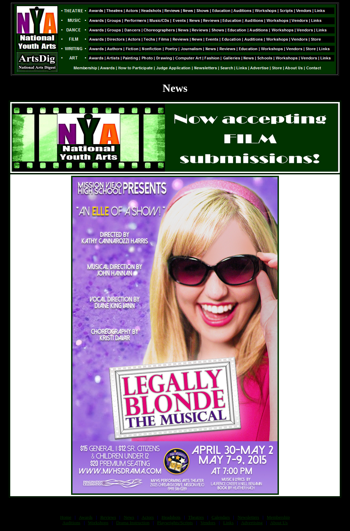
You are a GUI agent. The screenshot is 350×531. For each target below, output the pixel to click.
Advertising (251, 522)
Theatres (196, 517)
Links (228, 522)
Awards (86, 517)
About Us (278, 522)
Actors (148, 517)
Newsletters (248, 517)
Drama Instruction (132, 522)
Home (65, 517)
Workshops (98, 522)
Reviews (108, 517)
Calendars (221, 517)
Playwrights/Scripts (175, 522)
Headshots (171, 517)
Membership (278, 517)
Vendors (208, 522)
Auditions (71, 522)
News (129, 517)
